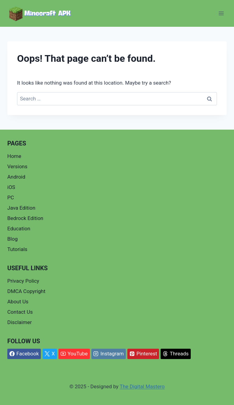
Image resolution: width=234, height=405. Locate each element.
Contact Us (20, 312)
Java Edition (21, 208)
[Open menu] (221, 13)
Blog (12, 239)
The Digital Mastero (142, 386)
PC (10, 197)
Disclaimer (19, 322)
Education (18, 228)
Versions (17, 166)
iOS (11, 187)
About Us (17, 302)
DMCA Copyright (26, 291)
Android (16, 177)
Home (14, 156)
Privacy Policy (23, 281)
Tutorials (17, 249)
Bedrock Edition (25, 218)
